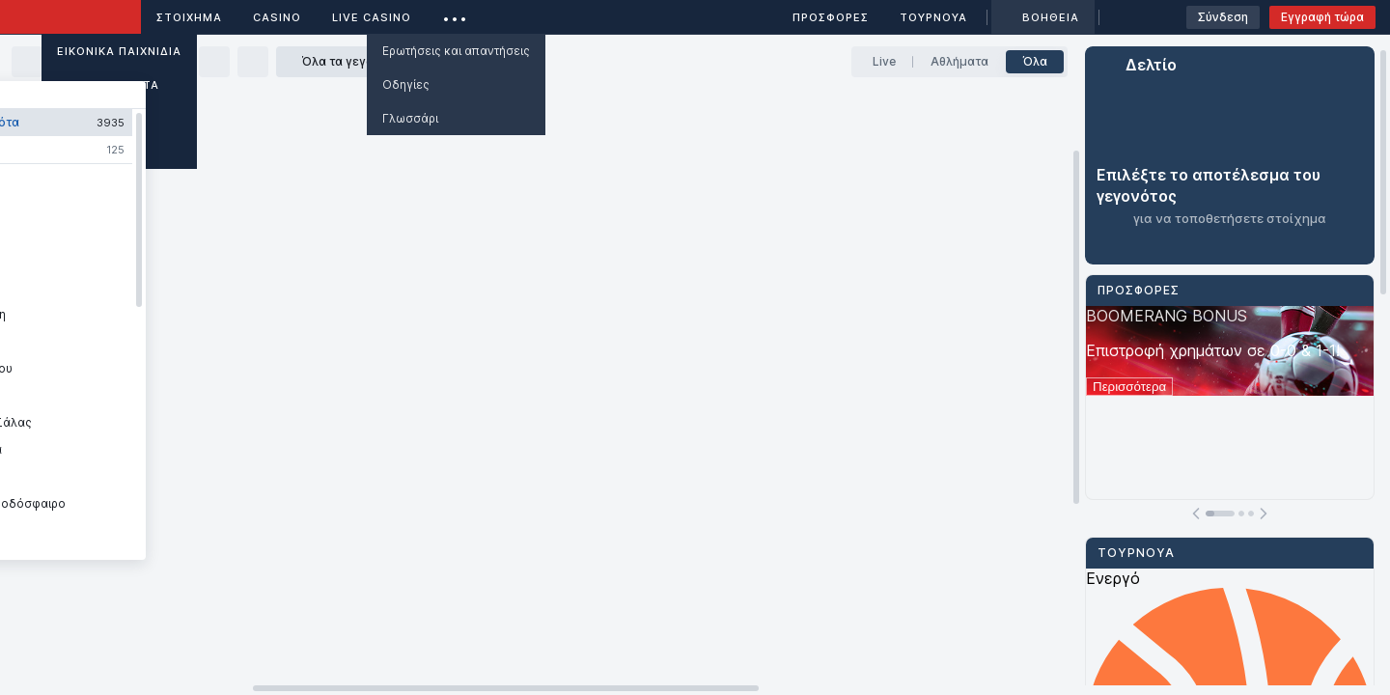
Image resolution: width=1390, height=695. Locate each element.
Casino (277, 17)
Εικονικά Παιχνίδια (119, 51)
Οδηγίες (406, 84)
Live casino (371, 17)
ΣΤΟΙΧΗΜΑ (189, 17)
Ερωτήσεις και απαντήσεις (456, 50)
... (455, 14)
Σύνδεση (1223, 17)
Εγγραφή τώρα (1322, 17)
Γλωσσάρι (410, 118)
